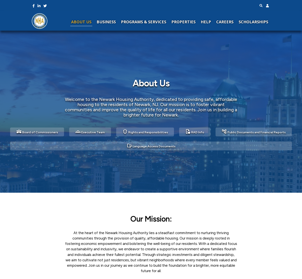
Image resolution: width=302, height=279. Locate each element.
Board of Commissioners (37, 132)
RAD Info (194, 132)
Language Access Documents (151, 146)
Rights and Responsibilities (145, 132)
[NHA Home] (39, 21)
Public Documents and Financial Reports (254, 132)
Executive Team (90, 132)
